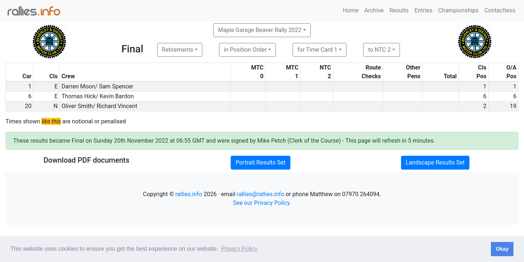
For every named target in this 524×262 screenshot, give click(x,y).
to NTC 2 (379, 49)
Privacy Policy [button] (239, 249)
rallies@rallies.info (260, 194)
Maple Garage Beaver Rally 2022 (259, 30)
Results (399, 10)
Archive (374, 10)
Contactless (499, 10)
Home (350, 10)
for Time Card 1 (317, 49)
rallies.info (188, 194)
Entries (423, 10)
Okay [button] (502, 249)
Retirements (177, 49)
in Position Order (245, 49)
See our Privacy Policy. (262, 202)
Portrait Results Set (260, 162)
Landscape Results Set (435, 162)
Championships (458, 10)
